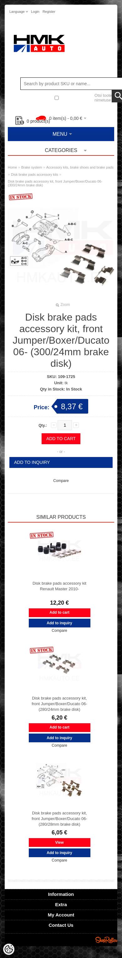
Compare (61, 481)
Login (35, 11)
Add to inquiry (32, 462)
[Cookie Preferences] (8, 949)
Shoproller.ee (106, 940)
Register (49, 11)
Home (12, 167)
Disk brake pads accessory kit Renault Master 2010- (59, 586)
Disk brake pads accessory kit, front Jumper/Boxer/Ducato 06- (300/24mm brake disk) (55, 183)
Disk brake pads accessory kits (34, 174)
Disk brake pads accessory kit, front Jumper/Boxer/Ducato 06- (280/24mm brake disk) (59, 704)
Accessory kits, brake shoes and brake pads (80, 167)
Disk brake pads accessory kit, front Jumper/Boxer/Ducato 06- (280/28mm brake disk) (59, 819)
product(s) (32, 121)
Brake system (31, 167)
